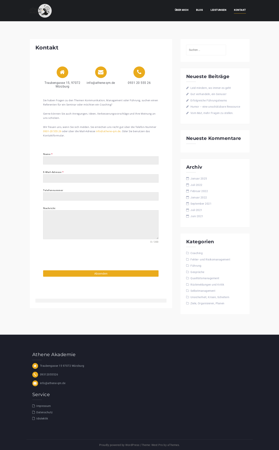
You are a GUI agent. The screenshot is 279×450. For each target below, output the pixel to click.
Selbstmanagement (202, 290)
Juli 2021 (196, 210)
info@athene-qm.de (108, 131)
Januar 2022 (198, 197)
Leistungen (218, 10)
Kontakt (240, 10)
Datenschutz (44, 411)
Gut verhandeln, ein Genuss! (208, 94)
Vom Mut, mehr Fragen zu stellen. (212, 113)
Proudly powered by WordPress (119, 444)
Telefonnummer (53, 190)
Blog (199, 10)
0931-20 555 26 (52, 131)
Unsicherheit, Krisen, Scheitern (210, 297)
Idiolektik (42, 418)
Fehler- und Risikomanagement (210, 259)
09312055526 (49, 373)
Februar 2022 (199, 191)
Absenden (101, 273)
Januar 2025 (198, 178)
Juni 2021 (196, 216)
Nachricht (49, 208)
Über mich (182, 10)
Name (48, 154)
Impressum (43, 405)
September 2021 (201, 203)
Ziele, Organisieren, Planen (207, 303)
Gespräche (197, 272)
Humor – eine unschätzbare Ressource (215, 106)
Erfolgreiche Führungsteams (208, 100)
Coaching (196, 253)
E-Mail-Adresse (53, 172)
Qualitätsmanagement (204, 278)
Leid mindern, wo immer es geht (210, 87)
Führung (195, 265)
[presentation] (72, 257)
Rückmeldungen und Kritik (207, 284)
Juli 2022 (196, 184)
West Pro (157, 444)
